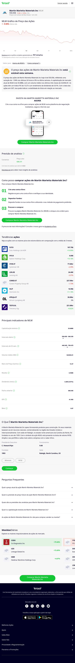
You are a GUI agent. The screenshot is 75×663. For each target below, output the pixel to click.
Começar (9, 468)
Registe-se (4, 55)
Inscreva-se (6, 170)
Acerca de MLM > (18, 63)
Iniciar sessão (63, 3)
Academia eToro (50, 227)
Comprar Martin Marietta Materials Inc (37, 142)
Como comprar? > (33, 63)
